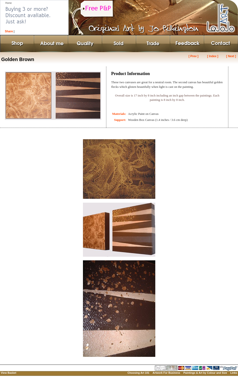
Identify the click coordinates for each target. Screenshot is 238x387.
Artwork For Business (166, 372)
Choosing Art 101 (139, 372)
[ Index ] (212, 56)
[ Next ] (231, 56)
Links (233, 372)
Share (9, 31)
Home (8, 3)
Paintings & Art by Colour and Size (205, 372)
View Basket (8, 372)
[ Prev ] (193, 56)
